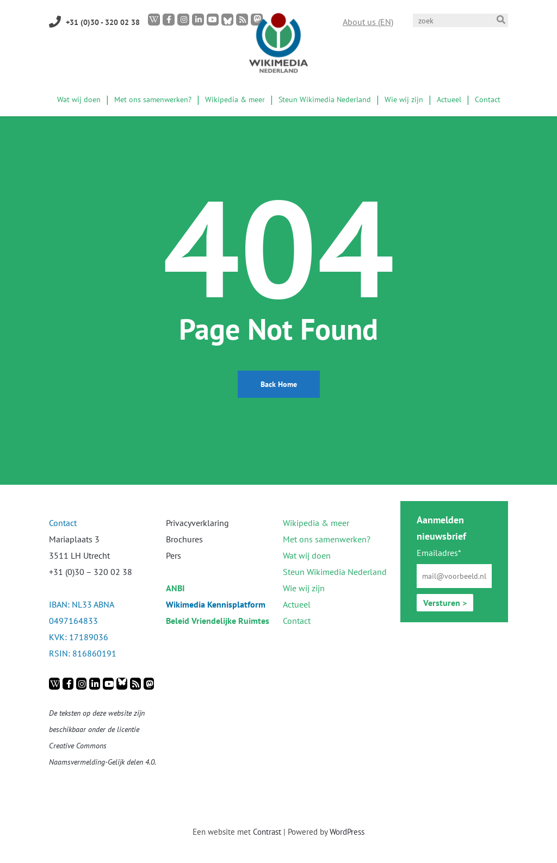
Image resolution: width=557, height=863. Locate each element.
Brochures (184, 539)
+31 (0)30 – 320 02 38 (90, 571)
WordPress (347, 832)
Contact (297, 620)
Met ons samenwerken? (326, 539)
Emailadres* (439, 552)
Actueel (297, 604)
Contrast (267, 832)
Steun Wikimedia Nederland (335, 571)
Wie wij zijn (304, 588)
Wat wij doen (307, 555)
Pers (173, 555)
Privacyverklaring (197, 522)
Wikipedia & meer (316, 522)
